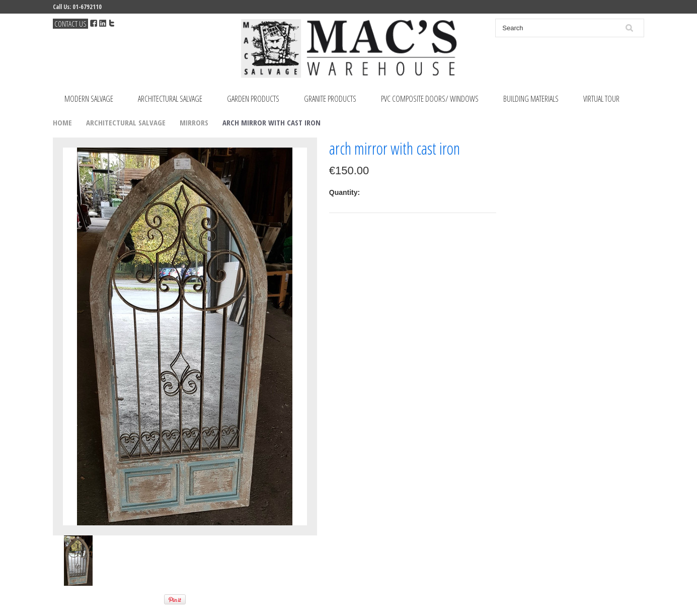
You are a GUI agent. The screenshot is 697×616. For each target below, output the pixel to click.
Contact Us (70, 24)
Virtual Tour (601, 98)
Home (62, 122)
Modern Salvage (88, 98)
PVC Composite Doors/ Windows (430, 98)
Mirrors (194, 122)
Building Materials (531, 98)
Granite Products (330, 98)
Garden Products (253, 98)
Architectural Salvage (170, 98)
